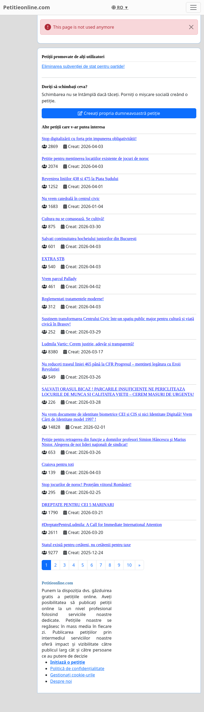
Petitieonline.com (26, 7)
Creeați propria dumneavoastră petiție (119, 113)
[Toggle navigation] (193, 7)
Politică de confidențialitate (77, 668)
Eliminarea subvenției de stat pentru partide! (83, 66)
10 (129, 565)
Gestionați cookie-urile (72, 675)
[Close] (191, 27)
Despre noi (61, 681)
